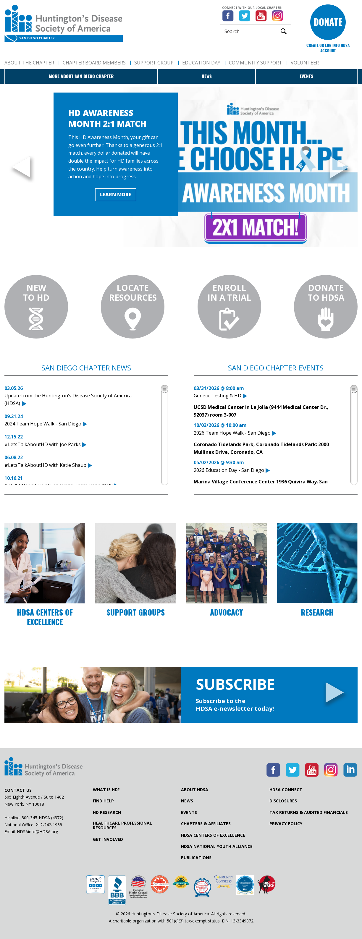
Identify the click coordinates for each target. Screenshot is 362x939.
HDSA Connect (285, 789)
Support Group (154, 62)
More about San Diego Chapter (81, 76)
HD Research (107, 812)
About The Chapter (29, 62)
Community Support (255, 62)
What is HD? (106, 789)
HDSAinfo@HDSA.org (37, 831)
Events (306, 76)
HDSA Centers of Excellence (213, 835)
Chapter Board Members (94, 62)
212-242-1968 (48, 825)
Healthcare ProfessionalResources (122, 825)
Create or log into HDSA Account (328, 48)
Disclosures (283, 801)
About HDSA (194, 789)
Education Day (201, 62)
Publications (196, 857)
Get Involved (108, 839)
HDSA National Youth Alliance (217, 846)
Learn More (115, 194)
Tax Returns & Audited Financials (308, 812)
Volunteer (305, 62)
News (207, 76)
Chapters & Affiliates (206, 823)
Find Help (103, 801)
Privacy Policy (285, 823)
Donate (327, 22)
